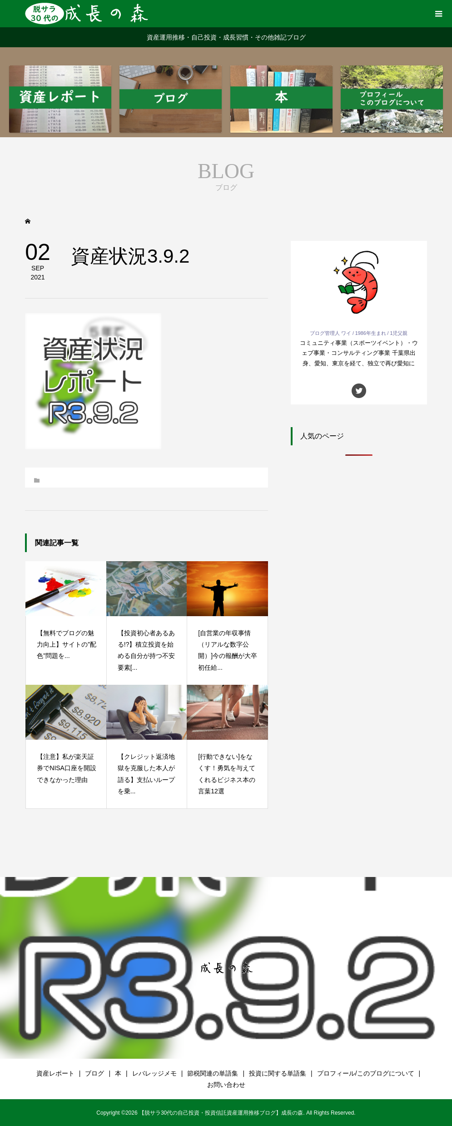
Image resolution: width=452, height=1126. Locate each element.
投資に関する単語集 (277, 1073)
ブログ (94, 1073)
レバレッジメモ (154, 1073)
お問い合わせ (226, 1084)
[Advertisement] (359, 535)
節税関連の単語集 (212, 1073)
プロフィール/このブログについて (365, 1073)
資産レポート (55, 1073)
